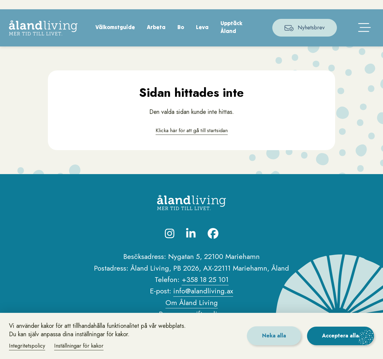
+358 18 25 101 (205, 288)
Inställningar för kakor (80, 346)
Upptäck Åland (232, 36)
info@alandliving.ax (203, 300)
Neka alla (273, 336)
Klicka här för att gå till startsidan (191, 139)
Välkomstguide (115, 35)
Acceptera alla (340, 336)
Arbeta (156, 35)
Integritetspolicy (27, 346)
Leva (202, 35)
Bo (181, 35)
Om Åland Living (191, 311)
